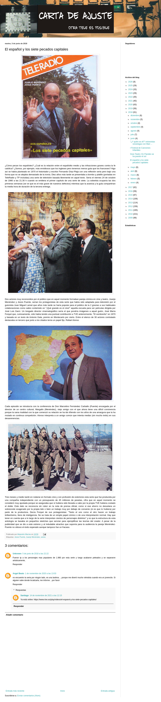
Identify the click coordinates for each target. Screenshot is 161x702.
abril (133, 171)
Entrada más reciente (15, 691)
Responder (17, 564)
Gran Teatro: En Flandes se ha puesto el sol (142, 155)
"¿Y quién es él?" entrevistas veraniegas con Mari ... (142, 143)
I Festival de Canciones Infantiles (140, 149)
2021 (130, 101)
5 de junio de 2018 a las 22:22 (35, 553)
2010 (130, 214)
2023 (130, 93)
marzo (134, 175)
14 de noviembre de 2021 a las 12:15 (46, 595)
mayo (133, 167)
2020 (130, 104)
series (43, 537)
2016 (130, 191)
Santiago (24, 595)
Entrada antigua (108, 691)
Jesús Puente (19, 537)
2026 (130, 82)
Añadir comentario (14, 615)
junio (133, 138)
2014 (130, 199)
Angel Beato (18, 573)
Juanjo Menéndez (33, 537)
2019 (130, 108)
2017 (130, 187)
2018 (130, 112)
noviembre (135, 119)
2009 (130, 218)
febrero (134, 179)
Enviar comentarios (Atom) (28, 696)
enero (133, 182)
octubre (134, 123)
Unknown (17, 553)
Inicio (62, 691)
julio (133, 134)
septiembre (136, 127)
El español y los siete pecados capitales (139, 161)
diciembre (135, 115)
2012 (130, 206)
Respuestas (21, 590)
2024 (130, 89)
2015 (130, 195)
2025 (130, 85)
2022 (130, 97)
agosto (134, 131)
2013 (130, 202)
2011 (130, 210)
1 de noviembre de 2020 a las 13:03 (40, 573)
